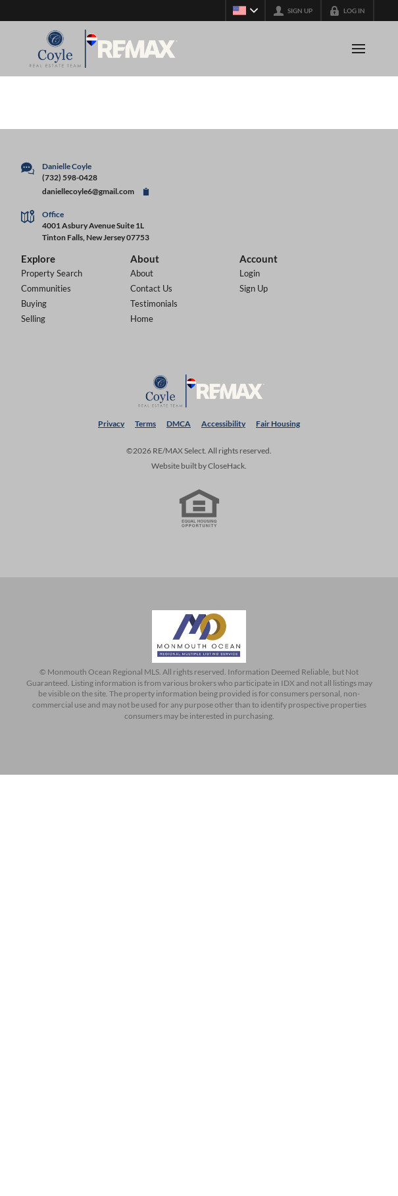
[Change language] (245, 10)
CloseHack (226, 465)
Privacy (111, 423)
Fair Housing (278, 423)
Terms (145, 423)
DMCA (178, 423)
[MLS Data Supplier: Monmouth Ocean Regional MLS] (199, 636)
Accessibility (223, 423)
